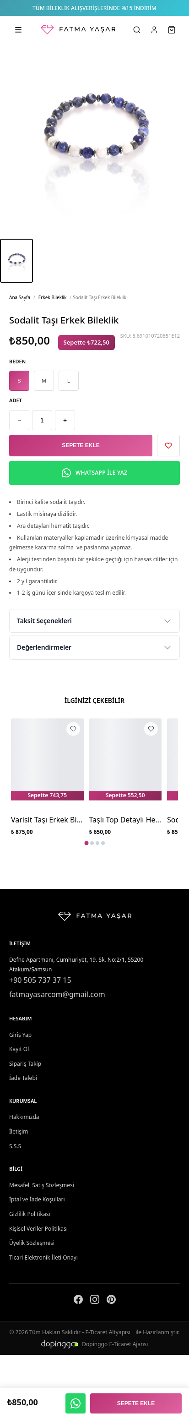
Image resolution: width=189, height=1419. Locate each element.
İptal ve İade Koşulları (37, 1199)
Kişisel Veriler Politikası (38, 1229)
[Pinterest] (111, 1301)
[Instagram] (94, 1301)
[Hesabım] (154, 30)
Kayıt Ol (19, 1049)
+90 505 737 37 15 (40, 980)
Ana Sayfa (19, 297)
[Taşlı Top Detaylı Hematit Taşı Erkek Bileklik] (125, 762)
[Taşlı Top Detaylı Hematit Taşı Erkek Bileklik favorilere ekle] (151, 729)
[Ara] (137, 30)
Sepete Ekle (81, 445)
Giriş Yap (20, 1035)
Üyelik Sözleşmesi (31, 1243)
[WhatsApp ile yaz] (75, 1403)
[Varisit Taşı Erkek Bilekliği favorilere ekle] (73, 729)
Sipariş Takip (25, 1064)
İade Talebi (23, 1078)
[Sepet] (171, 30)
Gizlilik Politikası (29, 1214)
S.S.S (15, 1146)
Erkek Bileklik (52, 297)
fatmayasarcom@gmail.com (57, 994)
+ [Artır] (65, 420)
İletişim (18, 1131)
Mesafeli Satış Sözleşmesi (41, 1185)
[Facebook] (78, 1301)
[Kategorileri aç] (18, 30)
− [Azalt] (19, 420)
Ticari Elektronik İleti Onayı (43, 1257)
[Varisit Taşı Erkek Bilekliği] (47, 762)
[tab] (86, 843)
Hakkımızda (24, 1117)
